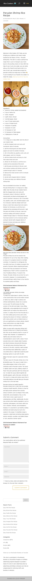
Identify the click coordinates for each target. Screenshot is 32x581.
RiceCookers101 (8, 18)
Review (5, 548)
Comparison (6, 540)
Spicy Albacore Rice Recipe (10, 516)
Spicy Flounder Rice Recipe (10, 530)
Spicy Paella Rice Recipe (9, 513)
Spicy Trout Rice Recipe (9, 519)
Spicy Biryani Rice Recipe (9, 510)
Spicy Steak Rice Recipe (9, 532)
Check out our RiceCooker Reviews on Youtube (15, 553)
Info (4, 542)
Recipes (22, 18)
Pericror (22, 578)
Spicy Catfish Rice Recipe (10, 527)
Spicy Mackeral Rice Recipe (10, 524)
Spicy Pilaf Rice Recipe (9, 507)
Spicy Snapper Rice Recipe (10, 521)
